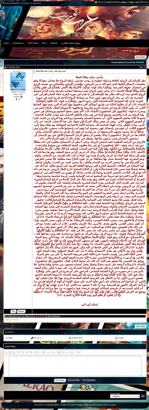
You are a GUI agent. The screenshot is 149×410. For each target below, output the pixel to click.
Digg (10, 338)
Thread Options (118, 62)
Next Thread (81, 387)
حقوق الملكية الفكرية (71, 43)
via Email (24, 3)
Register (54, 43)
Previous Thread (70, 387)
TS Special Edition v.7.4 (53, 405)
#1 (145, 67)
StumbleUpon (77, 338)
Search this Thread (135, 62)
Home (6, 43)
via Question (35, 3)
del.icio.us (38, 338)
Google (121, 338)
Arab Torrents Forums (15, 52)
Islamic (48, 52)
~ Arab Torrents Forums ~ (34, 52)
